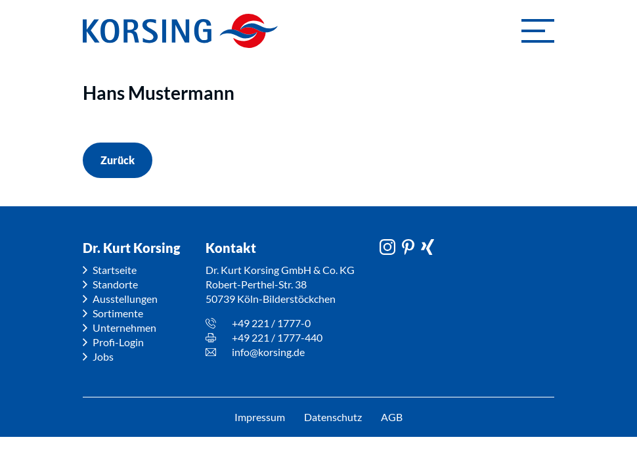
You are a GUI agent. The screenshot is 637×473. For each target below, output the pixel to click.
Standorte (115, 284)
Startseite (115, 269)
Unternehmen (124, 327)
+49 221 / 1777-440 (277, 337)
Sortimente (118, 313)
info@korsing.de (268, 352)
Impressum (259, 417)
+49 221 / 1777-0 (271, 323)
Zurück (117, 160)
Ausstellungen (125, 298)
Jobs (103, 356)
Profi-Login (118, 342)
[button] (537, 31)
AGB (392, 417)
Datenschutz (333, 417)
